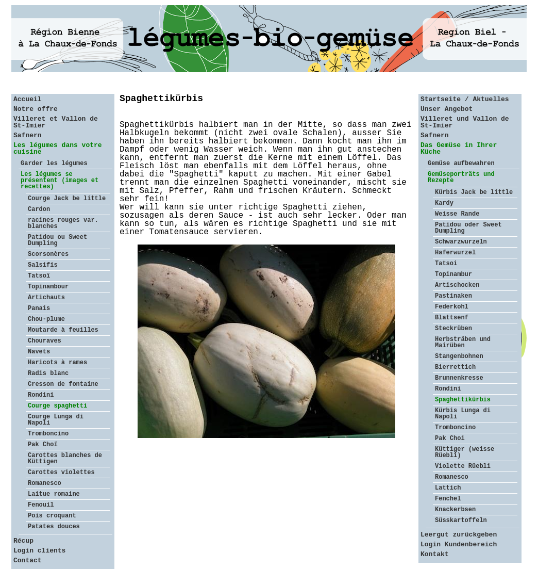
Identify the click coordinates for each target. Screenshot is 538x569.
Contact (27, 560)
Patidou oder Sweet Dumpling (468, 228)
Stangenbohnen (459, 356)
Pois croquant (52, 515)
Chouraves (44, 341)
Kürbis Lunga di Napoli (463, 413)
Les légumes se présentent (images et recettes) (59, 180)
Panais (39, 308)
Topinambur (453, 274)
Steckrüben (453, 328)
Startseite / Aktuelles (465, 99)
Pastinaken (453, 296)
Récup (23, 541)
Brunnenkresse (459, 378)
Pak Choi (450, 438)
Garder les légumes (54, 163)
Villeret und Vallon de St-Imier (465, 122)
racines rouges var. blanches (63, 223)
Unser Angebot (447, 109)
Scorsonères (48, 254)
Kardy (444, 203)
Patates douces (54, 526)
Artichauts (46, 297)
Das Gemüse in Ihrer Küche (459, 148)
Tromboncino (48, 433)
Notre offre (35, 109)
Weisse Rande (457, 214)
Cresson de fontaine (63, 384)
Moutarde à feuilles (63, 330)
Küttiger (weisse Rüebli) (464, 452)
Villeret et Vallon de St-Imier (55, 122)
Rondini (41, 395)
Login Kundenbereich (459, 544)
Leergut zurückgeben (459, 535)
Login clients (39, 551)
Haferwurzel (455, 252)
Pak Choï (43, 444)
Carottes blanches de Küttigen (65, 458)
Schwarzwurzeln (461, 242)
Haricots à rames (57, 362)
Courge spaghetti (57, 406)
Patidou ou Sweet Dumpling (57, 240)
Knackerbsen (455, 509)
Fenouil (41, 505)
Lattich (448, 488)
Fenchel (448, 498)
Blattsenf (451, 317)
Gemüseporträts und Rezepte (461, 177)
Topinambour (48, 286)
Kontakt (435, 554)
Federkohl (451, 307)
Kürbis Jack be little (474, 192)
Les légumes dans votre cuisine (57, 148)
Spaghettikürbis (463, 399)
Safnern (27, 135)
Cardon (39, 209)
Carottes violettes (61, 472)
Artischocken (457, 285)
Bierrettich (455, 367)
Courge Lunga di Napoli (55, 420)
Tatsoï (39, 276)
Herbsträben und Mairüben (463, 342)
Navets (39, 351)
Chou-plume (46, 319)
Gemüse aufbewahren (461, 163)
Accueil (27, 99)
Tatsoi (446, 263)
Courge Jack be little (67, 198)
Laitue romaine (54, 494)
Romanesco (44, 483)
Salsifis (43, 265)
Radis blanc (48, 373)
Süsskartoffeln (461, 520)
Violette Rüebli (463, 466)
